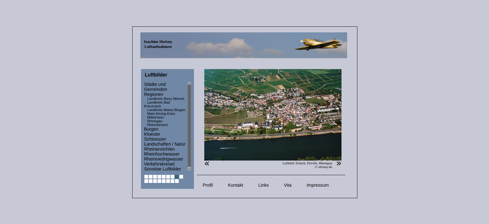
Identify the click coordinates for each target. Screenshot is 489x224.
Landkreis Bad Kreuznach (157, 104)
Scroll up (189, 83)
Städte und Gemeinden (155, 87)
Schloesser (155, 139)
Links (263, 185)
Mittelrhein (155, 117)
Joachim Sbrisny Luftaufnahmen (157, 44)
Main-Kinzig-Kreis (161, 113)
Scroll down (189, 169)
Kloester (152, 134)
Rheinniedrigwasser (163, 158)
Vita (287, 185)
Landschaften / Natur (165, 144)
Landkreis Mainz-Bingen (166, 110)
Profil (208, 185)
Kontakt (235, 185)
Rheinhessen (157, 125)
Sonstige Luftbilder (162, 168)
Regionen (153, 94)
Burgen (151, 129)
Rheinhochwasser (162, 154)
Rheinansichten (159, 149)
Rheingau (154, 121)
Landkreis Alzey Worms (165, 98)
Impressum (318, 185)
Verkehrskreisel (159, 163)
